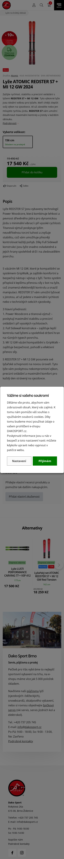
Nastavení (19, 461)
